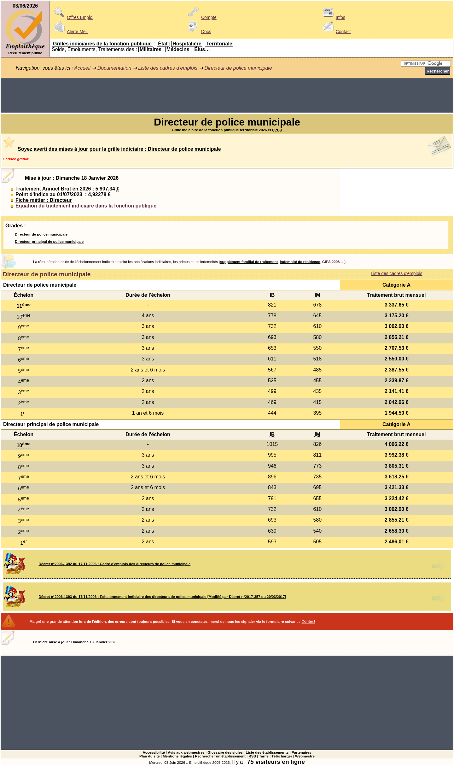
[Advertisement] (227, 95)
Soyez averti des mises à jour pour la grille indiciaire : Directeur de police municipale (119, 149)
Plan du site (149, 756)
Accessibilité (154, 752)
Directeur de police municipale (238, 68)
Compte (201, 17)
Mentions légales (177, 756)
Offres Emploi (72, 17)
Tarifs (264, 756)
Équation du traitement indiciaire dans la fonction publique (85, 205)
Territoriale (219, 43)
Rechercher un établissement (220, 756)
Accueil (82, 68)
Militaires (150, 49)
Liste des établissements (267, 752)
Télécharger (281, 756)
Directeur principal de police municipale (49, 241)
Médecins (177, 49)
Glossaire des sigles (224, 752)
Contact (336, 31)
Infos (333, 17)
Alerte (70, 31)
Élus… (202, 49)
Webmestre (305, 756)
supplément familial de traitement (249, 262)
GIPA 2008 (331, 262)
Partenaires (301, 752)
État (162, 43)
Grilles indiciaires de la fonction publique (102, 43)
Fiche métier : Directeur (43, 200)
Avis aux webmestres (186, 752)
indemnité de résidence (300, 262)
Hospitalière (186, 43)
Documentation (114, 68)
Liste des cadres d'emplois (167, 68)
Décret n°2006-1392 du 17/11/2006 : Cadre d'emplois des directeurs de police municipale (115, 564)
